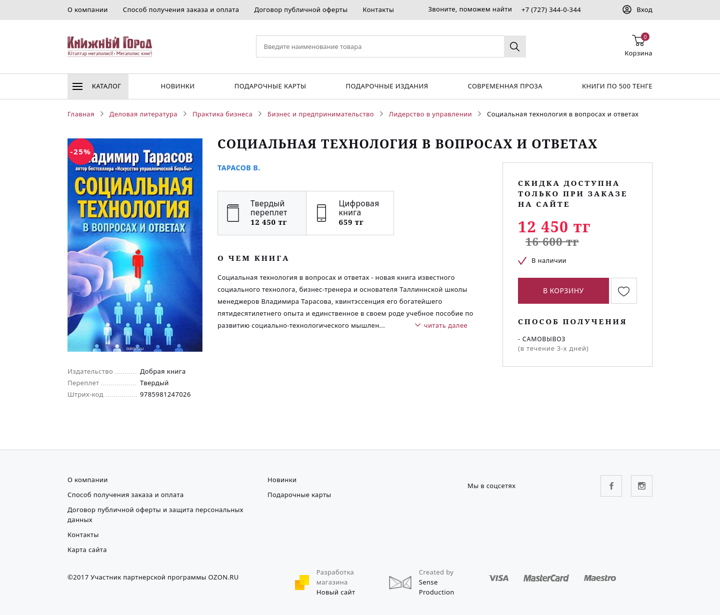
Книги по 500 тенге (617, 85)
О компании (88, 9)
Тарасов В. (239, 167)
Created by (436, 572)
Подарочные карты (270, 85)
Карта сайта (87, 549)
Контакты (378, 9)
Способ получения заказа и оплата (181, 9)
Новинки (177, 85)
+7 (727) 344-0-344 (551, 9)
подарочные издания (387, 85)
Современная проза (505, 85)
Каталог (96, 85)
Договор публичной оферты (301, 9)
